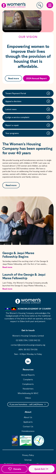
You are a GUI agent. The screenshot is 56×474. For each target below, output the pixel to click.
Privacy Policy (28, 455)
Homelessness (28, 431)
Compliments (28, 384)
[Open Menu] (50, 5)
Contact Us (28, 426)
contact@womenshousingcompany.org (28, 345)
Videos (28, 398)
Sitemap (28, 460)
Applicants (28, 422)
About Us (28, 417)
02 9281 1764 (21, 340)
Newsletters (28, 388)
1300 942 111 (34, 340)
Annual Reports (28, 375)
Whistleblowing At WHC (28, 393)
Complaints (28, 379)
